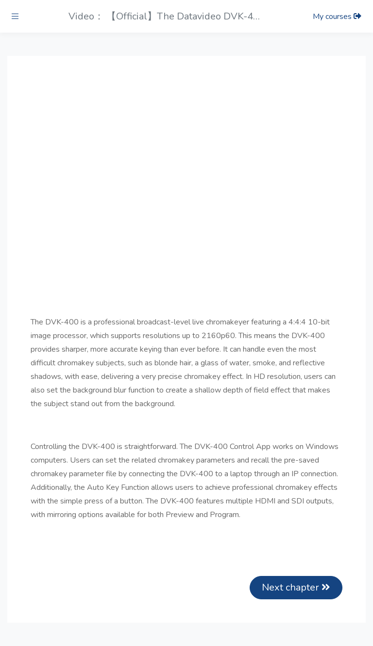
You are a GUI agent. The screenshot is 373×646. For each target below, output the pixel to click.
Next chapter (296, 587)
